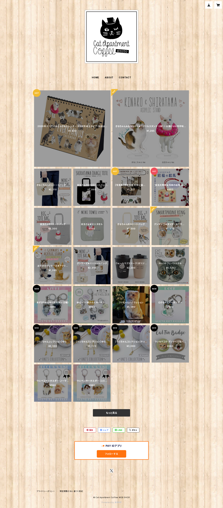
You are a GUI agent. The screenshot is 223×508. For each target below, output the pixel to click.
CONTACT (125, 77)
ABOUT (109, 77)
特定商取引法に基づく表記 (71, 491)
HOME (95, 77)
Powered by (111, 502)
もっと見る (111, 412)
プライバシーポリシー (46, 491)
